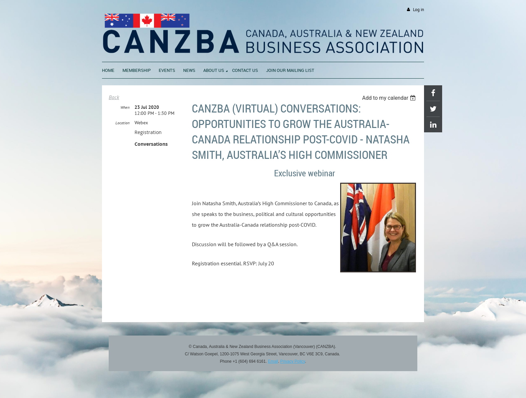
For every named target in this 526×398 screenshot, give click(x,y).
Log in (418, 9)
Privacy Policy (292, 361)
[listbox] (389, 98)
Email (273, 361)
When (124, 107)
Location (122, 122)
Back (114, 97)
